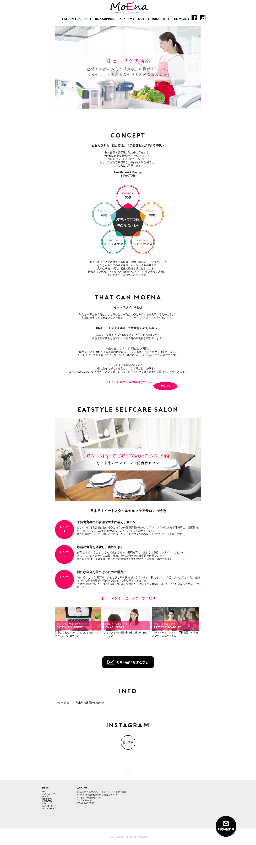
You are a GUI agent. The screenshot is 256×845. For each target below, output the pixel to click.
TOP (44, 791)
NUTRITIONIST (149, 18)
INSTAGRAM (48, 808)
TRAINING (47, 799)
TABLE (45, 796)
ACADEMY (127, 18)
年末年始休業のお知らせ (90, 702)
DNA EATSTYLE (49, 794)
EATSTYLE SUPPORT (76, 18)
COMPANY (181, 18)
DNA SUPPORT (105, 18)
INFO (167, 18)
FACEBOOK (47, 806)
